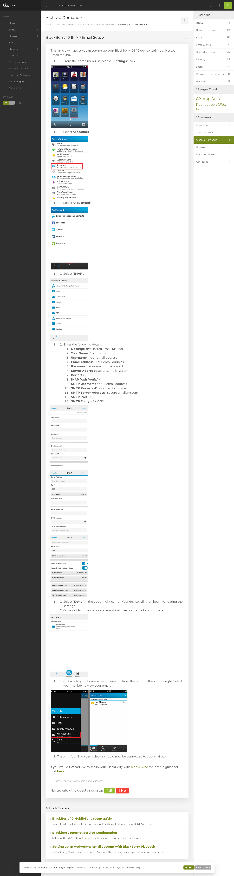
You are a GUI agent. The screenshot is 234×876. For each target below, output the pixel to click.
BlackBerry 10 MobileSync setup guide (81, 818)
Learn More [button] (203, 867)
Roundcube (205, 105)
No (122, 791)
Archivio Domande (64, 24)
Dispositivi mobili (85, 24)
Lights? (14, 103)
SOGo (220, 104)
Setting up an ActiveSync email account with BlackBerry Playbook (102, 846)
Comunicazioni (214, 133)
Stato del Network (214, 154)
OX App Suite (208, 98)
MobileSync (139, 767)
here (60, 771)
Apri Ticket (214, 162)
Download (214, 147)
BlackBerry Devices (105, 24)
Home (48, 24)
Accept (189, 867)
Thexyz (199, 109)
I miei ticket (214, 125)
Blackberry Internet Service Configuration (83, 832)
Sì (109, 791)
